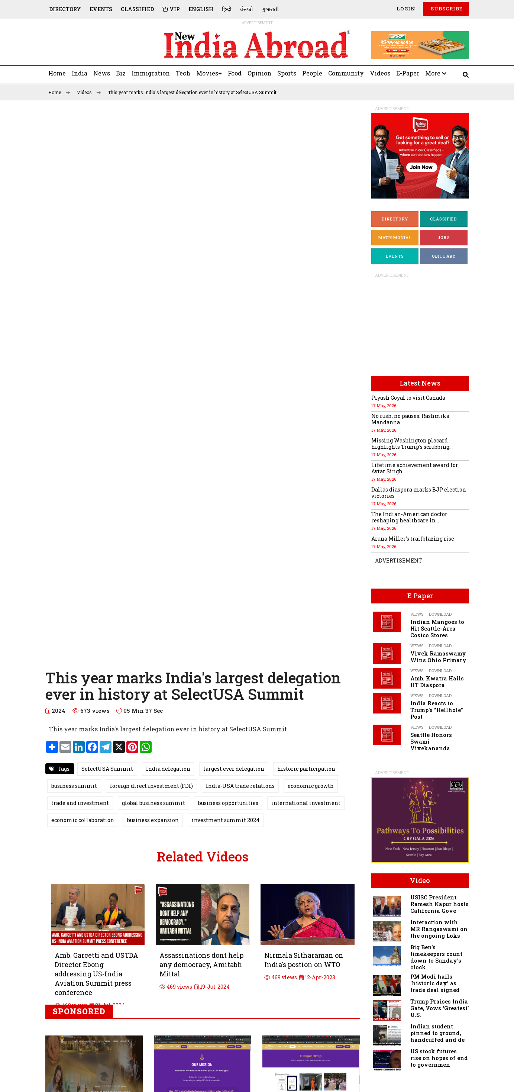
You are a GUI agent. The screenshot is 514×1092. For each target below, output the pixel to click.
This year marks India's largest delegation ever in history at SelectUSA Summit (192, 92)
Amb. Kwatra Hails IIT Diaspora (437, 682)
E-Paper (407, 73)
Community (346, 73)
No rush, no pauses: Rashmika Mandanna (410, 419)
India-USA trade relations (240, 785)
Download (440, 614)
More (435, 73)
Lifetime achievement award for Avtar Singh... (414, 468)
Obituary (444, 256)
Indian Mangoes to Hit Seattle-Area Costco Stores (437, 628)
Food (235, 73)
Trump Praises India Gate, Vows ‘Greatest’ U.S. (439, 1008)
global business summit (153, 802)
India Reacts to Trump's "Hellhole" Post (436, 710)
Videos (380, 73)
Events (101, 9)
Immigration (151, 73)
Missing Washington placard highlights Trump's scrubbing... (412, 443)
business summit (74, 785)
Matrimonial (395, 237)
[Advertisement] (96, 45)
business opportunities (228, 802)
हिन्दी (227, 9)
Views (416, 614)
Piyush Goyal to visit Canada (408, 397)
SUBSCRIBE (446, 8)
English (200, 9)
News (101, 73)
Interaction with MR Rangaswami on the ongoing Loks (439, 929)
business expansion (153, 820)
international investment (305, 802)
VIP (171, 9)
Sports (286, 73)
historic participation (306, 768)
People (312, 73)
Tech (183, 73)
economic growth (311, 785)
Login (405, 8)
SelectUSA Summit (107, 768)
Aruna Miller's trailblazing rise (412, 538)
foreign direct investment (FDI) (151, 785)
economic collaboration (82, 820)
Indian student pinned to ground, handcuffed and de (437, 1033)
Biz (121, 73)
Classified (137, 9)
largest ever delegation (233, 768)
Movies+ (209, 73)
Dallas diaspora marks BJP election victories (418, 492)
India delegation (168, 768)
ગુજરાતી (270, 9)
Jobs (443, 237)
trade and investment (80, 802)
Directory (65, 9)
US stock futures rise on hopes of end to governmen (439, 1058)
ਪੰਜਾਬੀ (246, 9)
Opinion (259, 73)
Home (57, 73)
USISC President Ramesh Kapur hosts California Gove (439, 904)
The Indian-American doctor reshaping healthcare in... (409, 517)
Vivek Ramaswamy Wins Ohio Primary (438, 657)
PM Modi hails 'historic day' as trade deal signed (435, 983)
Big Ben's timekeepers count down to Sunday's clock (436, 957)
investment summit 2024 (225, 820)
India (79, 73)
